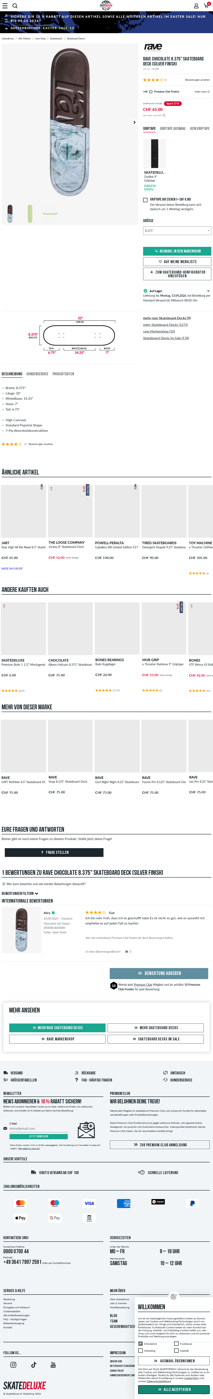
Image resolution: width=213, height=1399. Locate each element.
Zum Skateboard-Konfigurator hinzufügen (177, 274)
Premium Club (143, 984)
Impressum (118, 1353)
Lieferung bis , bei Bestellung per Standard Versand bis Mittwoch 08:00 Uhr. (177, 295)
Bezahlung (9, 1299)
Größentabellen (20, 1080)
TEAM (113, 1321)
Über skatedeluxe (119, 1299)
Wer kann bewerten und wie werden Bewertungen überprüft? (44, 884)
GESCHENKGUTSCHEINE (125, 1327)
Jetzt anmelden (38, 1136)
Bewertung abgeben (159, 973)
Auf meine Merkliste (177, 262)
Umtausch (174, 1073)
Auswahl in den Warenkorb (177, 251)
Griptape (149, 129)
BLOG (113, 1316)
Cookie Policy (117, 1371)
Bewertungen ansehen (197, 79)
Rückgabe (85, 1073)
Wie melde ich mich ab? (29, 1148)
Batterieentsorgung (13, 1323)
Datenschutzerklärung (123, 1366)
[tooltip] (208, 91)
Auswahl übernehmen (174, 1361)
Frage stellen (54, 853)
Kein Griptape (200, 129)
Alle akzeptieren (174, 1390)
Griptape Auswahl (173, 129)
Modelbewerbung (119, 1307)
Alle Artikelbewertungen (16, 1315)
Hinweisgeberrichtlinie (123, 1375)
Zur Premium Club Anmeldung (159, 1145)
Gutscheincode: (42, 28)
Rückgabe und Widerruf (16, 1307)
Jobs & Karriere (118, 1303)
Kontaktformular (62, 1263)
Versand (13, 1073)
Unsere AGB (116, 1361)
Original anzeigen (54, 927)
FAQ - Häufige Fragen (15, 1319)
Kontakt (7, 1327)
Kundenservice (177, 1080)
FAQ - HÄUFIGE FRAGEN (93, 1080)
